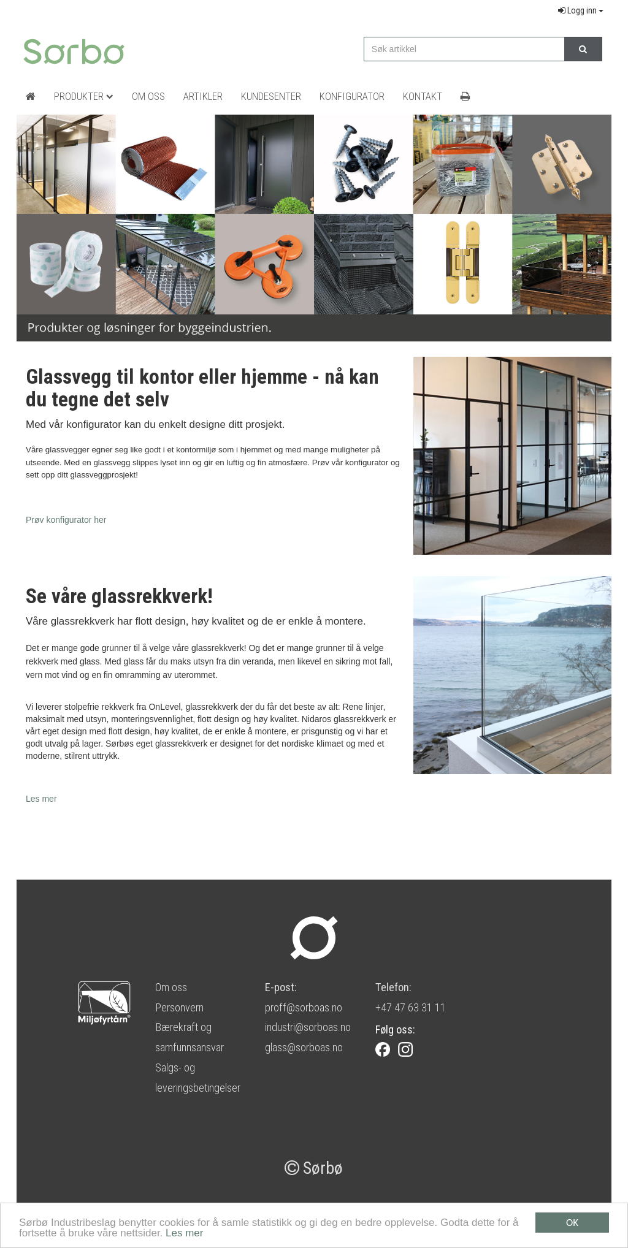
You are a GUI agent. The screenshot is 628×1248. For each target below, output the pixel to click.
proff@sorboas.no (303, 1007)
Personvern (179, 1007)
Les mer (184, 1233)
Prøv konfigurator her (66, 520)
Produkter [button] (83, 96)
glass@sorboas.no (304, 1047)
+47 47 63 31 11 (410, 1007)
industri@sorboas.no (308, 1027)
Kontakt (422, 96)
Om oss (171, 987)
